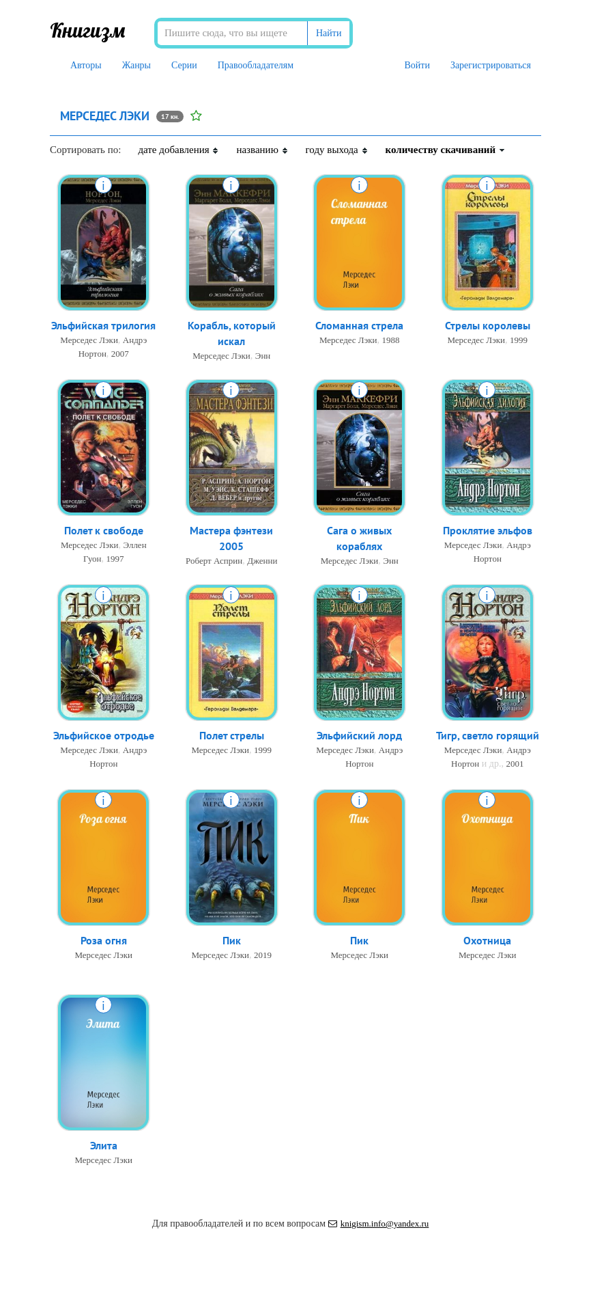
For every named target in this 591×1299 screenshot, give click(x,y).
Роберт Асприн (214, 561)
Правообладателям (255, 65)
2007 (120, 353)
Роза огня (104, 940)
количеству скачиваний (446, 149)
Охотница (487, 940)
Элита (103, 1145)
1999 (519, 340)
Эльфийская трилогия (103, 325)
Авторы (86, 65)
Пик (231, 940)
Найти (328, 33)
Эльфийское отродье (103, 735)
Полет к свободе (103, 530)
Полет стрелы (231, 735)
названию (262, 149)
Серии (184, 65)
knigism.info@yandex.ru (378, 1223)
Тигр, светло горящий (487, 735)
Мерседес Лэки (89, 340)
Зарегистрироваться (490, 65)
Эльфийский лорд (359, 735)
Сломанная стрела (359, 325)
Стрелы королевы (487, 325)
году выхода (337, 149)
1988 (391, 340)
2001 (514, 763)
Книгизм (88, 30)
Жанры (136, 65)
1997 (115, 558)
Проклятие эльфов (487, 530)
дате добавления (178, 149)
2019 (263, 955)
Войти (416, 65)
